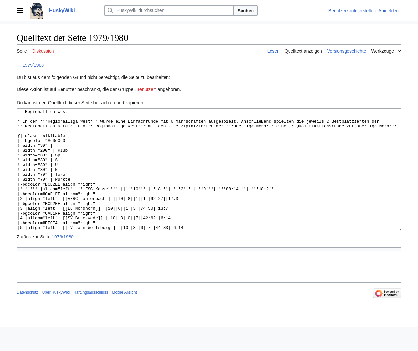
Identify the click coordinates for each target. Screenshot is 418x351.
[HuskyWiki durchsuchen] (169, 10)
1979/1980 (33, 65)
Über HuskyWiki (56, 316)
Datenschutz (27, 316)
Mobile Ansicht (124, 316)
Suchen (245, 10)
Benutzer (145, 89)
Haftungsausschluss (90, 316)
